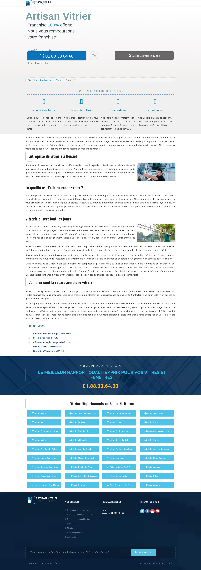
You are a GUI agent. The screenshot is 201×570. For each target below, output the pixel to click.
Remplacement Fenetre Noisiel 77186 (50, 346)
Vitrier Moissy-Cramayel (81, 458)
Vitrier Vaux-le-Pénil (80, 449)
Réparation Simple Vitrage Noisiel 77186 (52, 342)
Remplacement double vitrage (78, 519)
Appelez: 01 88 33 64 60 (113, 513)
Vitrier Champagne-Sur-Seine (120, 485)
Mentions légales (166, 563)
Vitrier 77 (59, 80)
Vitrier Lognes (152, 467)
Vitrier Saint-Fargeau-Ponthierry (158, 431)
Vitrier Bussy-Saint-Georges (83, 476)
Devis (104, 510)
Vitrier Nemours (115, 458)
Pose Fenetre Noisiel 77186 (45, 338)
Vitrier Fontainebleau (80, 431)
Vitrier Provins (77, 422)
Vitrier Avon (38, 422)
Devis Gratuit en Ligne (144, 55)
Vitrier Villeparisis (78, 440)
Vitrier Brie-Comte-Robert (45, 449)
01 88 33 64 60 (57, 55)
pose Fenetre (71, 524)
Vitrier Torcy (151, 422)
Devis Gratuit (143, 552)
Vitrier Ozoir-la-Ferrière (119, 413)
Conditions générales (147, 563)
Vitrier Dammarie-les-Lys (45, 431)
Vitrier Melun (39, 440)
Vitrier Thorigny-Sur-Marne (45, 485)
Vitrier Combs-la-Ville (80, 467)
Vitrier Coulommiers (117, 431)
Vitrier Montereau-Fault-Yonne (120, 467)
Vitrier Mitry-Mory (153, 413)
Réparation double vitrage (77, 510)
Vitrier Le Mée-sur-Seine (156, 449)
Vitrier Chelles (114, 422)
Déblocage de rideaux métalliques (80, 515)
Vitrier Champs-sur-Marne (45, 467)
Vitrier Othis (151, 476)
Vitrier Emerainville (117, 476)
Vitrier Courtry (77, 485)
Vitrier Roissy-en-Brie (118, 440)
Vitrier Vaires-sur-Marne (44, 476)
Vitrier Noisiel (151, 440)
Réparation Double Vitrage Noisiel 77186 (52, 333)
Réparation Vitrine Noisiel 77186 (48, 351)
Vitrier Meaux (39, 413)
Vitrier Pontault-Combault (120, 449)
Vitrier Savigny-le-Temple (82, 413)
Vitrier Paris (32, 80)
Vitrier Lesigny (152, 485)
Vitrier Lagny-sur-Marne (44, 458)
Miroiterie (70, 528)
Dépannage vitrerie (74, 533)
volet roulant (71, 537)
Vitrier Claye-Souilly (154, 458)
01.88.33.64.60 (100, 385)
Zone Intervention (47, 80)
